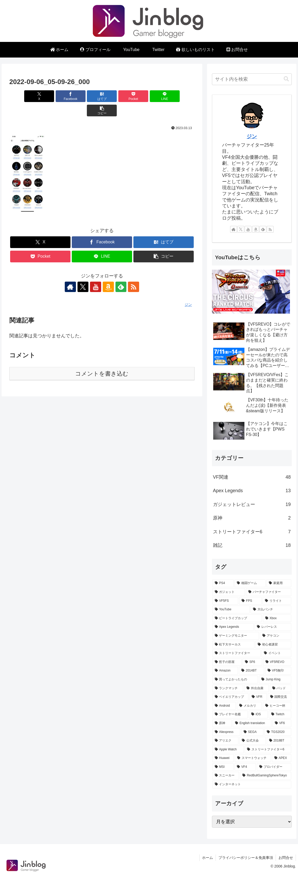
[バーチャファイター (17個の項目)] (268, 592)
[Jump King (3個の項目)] (275, 679)
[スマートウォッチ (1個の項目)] (253, 758)
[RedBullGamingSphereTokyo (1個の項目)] (265, 776)
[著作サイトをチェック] (72, 272)
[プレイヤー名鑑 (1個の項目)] (230, 714)
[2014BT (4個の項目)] (251, 671)
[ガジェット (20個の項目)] (228, 592)
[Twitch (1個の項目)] (280, 714)
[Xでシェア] (24, 96)
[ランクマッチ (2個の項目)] (227, 688)
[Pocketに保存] (117, 96)
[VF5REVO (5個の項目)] (277, 662)
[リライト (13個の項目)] (277, 601)
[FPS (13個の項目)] (250, 601)
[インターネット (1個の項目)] (251, 784)
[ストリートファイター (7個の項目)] (236, 653)
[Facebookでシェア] (55, 96)
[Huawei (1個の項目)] (223, 758)
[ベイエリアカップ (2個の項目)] (230, 697)
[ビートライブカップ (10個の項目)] (237, 618)
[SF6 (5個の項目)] (252, 662)
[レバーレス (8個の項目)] (273, 627)
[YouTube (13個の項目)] (231, 609)
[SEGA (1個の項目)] (252, 732)
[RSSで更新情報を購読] (132, 272)
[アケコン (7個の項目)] (275, 636)
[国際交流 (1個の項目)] (279, 697)
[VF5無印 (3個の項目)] (278, 671)
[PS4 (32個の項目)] (223, 583)
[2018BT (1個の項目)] (279, 741)
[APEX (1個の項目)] (281, 758)
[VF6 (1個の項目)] (282, 723)
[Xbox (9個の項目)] (277, 618)
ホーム (207, 858)
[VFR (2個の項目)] (258, 697)
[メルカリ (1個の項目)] (249, 706)
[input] (252, 79)
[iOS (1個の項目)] (258, 714)
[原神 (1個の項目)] (222, 723)
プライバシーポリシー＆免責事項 (245, 858)
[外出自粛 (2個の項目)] (256, 688)
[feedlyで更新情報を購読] (120, 272)
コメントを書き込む (101, 359)
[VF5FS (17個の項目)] (225, 601)
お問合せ (285, 858)
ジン (252, 136)
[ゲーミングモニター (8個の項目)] (235, 636)
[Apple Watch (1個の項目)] (228, 749)
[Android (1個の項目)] (224, 706)
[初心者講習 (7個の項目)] (273, 645)
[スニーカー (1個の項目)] (225, 776)
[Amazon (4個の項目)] (225, 671)
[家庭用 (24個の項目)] (279, 583)
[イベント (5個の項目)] (276, 653)
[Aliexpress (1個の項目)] (226, 732)
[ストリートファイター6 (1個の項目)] (268, 749)
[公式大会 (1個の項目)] (252, 741)
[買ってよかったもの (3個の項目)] (235, 679)
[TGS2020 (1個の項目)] (277, 732)
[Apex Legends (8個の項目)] (233, 627)
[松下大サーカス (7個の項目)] (233, 645)
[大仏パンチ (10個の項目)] (271, 609)
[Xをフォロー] (84, 272)
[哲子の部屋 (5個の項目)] (227, 662)
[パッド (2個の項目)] (280, 688)
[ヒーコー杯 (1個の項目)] (277, 706)
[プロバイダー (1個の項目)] (274, 767)
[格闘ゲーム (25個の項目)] (250, 583)
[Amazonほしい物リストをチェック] (108, 272)
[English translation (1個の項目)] (252, 723)
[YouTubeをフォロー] (96, 272)
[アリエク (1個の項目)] (225, 741)
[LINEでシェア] (148, 96)
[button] (180, 96)
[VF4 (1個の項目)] (245, 767)
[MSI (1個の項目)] (223, 767)
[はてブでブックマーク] (86, 96)
